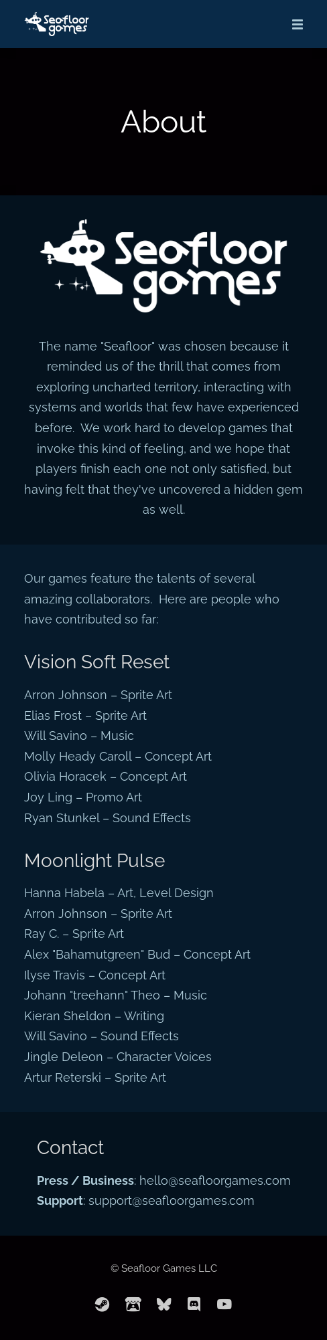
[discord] (194, 1305)
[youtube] (224, 1305)
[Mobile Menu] (293, 24)
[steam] (102, 1305)
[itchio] (133, 1305)
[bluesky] (164, 1305)
